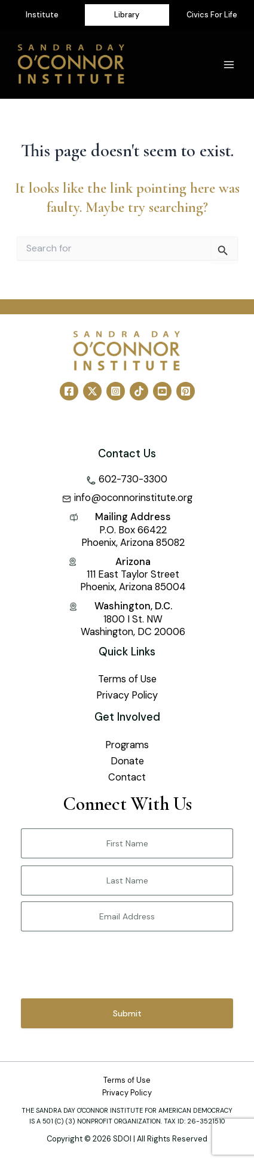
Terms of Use (127, 679)
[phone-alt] (127, 479)
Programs (127, 745)
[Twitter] (92, 391)
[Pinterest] (185, 391)
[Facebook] (69, 391)
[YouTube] (162, 391)
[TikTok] (139, 391)
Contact (127, 777)
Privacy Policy (127, 695)
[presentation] (112, 960)
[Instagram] (115, 391)
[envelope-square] (127, 497)
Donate (127, 761)
